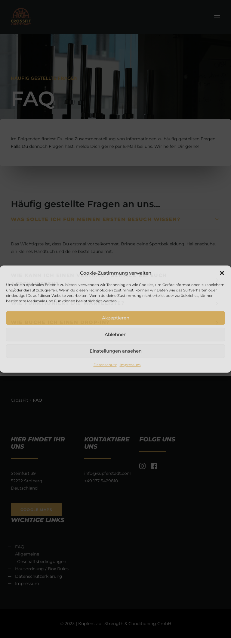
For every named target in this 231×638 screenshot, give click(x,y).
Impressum (130, 364)
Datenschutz (105, 364)
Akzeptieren (115, 318)
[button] (222, 273)
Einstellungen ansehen (116, 351)
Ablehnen (116, 334)
